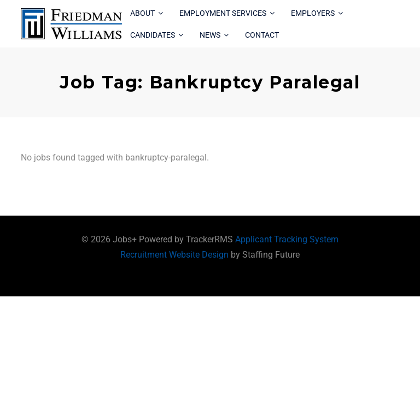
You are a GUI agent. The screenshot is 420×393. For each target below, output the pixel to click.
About (142, 13)
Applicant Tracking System (287, 239)
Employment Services (222, 13)
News (210, 35)
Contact (262, 35)
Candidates (152, 35)
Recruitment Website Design (174, 254)
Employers (313, 13)
